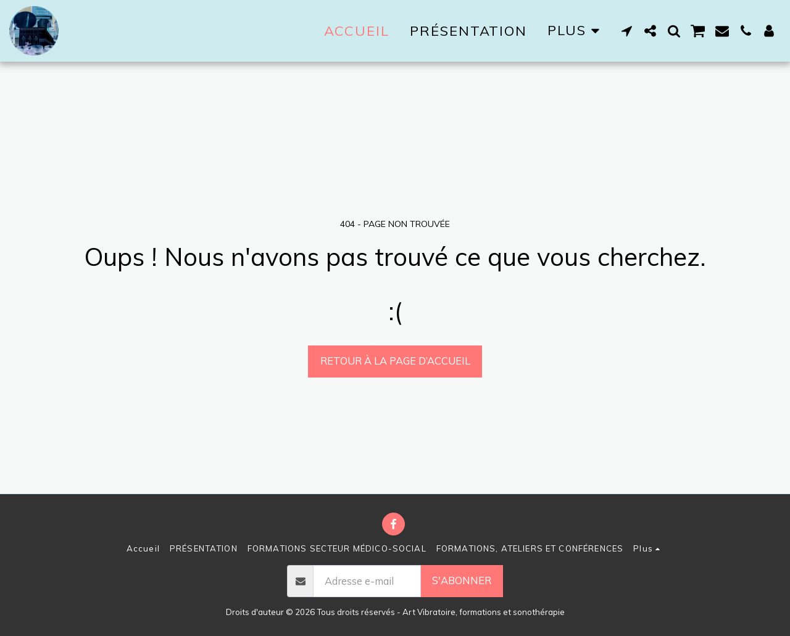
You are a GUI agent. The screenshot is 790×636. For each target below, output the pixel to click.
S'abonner (461, 580)
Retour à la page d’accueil (395, 360)
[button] (627, 31)
